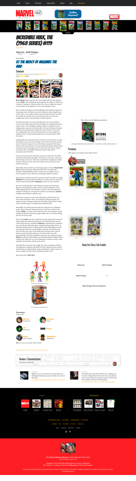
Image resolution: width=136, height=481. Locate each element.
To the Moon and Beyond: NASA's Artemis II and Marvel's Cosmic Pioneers (48, 380)
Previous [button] (15, 26)
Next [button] (121, 26)
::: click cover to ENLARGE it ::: (94, 116)
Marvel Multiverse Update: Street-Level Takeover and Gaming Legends (98, 382)
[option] (20, 25)
